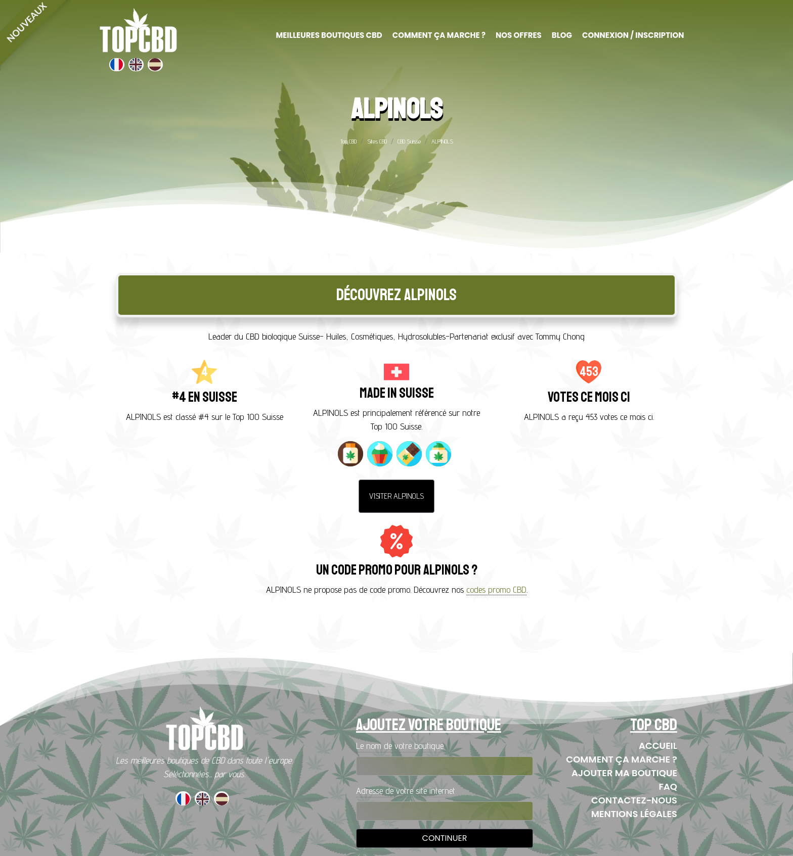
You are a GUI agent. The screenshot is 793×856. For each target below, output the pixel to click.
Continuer (444, 838)
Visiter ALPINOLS (396, 496)
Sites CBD (377, 141)
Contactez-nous (634, 800)
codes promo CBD (496, 589)
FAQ (667, 786)
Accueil (658, 745)
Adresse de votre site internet (405, 790)
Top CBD (348, 141)
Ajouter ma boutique (624, 773)
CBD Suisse (409, 141)
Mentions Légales (634, 813)
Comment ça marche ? (621, 759)
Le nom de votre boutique (400, 745)
